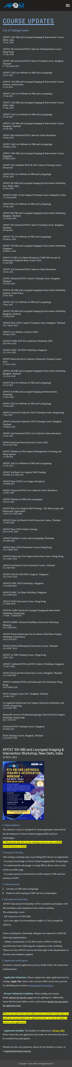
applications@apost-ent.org (18, 1051)
